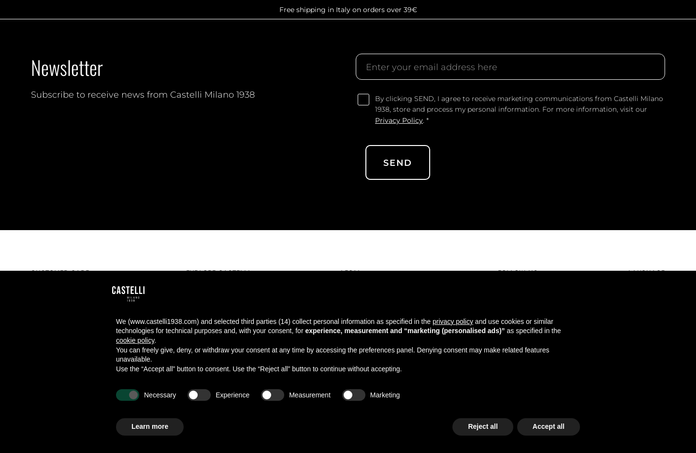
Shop (408, 40)
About (195, 40)
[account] (638, 41)
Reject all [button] (482, 426)
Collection (319, 40)
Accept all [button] (549, 426)
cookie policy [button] (135, 340)
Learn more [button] (149, 426)
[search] (595, 41)
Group (228, 40)
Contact (480, 40)
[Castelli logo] (60, 41)
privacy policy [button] (453, 321)
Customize (369, 40)
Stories (442, 40)
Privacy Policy (399, 120)
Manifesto (269, 40)
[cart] (659, 41)
